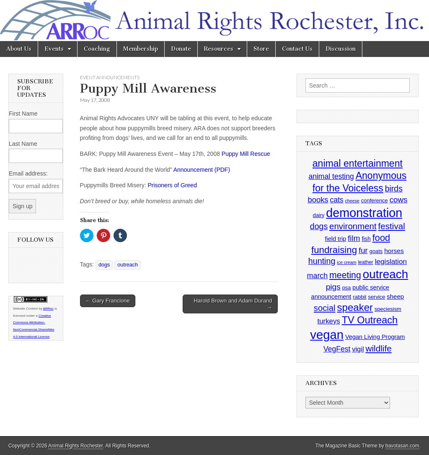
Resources (218, 48)
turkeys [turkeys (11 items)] (329, 321)
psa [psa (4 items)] (346, 287)
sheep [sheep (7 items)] (395, 296)
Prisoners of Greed (172, 185)
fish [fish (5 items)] (366, 239)
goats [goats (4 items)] (376, 251)
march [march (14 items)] (317, 275)
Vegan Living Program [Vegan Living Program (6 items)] (375, 336)
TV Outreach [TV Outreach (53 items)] (370, 320)
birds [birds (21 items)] (394, 188)
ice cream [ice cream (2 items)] (346, 262)
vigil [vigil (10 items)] (358, 349)
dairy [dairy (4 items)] (318, 215)
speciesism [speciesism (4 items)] (388, 309)
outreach (127, 265)
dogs (104, 265)
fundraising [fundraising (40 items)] (334, 250)
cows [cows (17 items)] (399, 199)
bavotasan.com (402, 446)
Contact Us (297, 48)
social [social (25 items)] (325, 308)
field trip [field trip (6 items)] (335, 238)
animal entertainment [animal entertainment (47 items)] (358, 163)
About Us (18, 48)
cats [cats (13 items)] (336, 200)
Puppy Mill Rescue (246, 153)
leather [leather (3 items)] (365, 262)
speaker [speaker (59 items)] (355, 307)
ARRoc (48, 308)
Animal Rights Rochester (75, 446)
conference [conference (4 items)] (374, 200)
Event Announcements (110, 77)
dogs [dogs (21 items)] (319, 226)
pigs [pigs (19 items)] (333, 286)
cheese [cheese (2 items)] (352, 200)
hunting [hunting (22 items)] (322, 261)
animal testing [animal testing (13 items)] (331, 176)
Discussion (341, 48)
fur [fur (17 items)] (363, 250)
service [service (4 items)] (376, 297)
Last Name (23, 143)
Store (261, 48)
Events (54, 48)
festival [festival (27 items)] (391, 226)
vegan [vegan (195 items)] (327, 334)
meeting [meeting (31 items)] (345, 275)
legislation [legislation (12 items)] (391, 261)
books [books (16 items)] (318, 199)
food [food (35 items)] (381, 238)
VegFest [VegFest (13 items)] (336, 349)
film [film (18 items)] (354, 238)
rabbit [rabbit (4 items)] (359, 297)
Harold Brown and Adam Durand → (233, 303)
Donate (181, 48)
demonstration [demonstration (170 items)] (364, 213)
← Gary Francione (107, 300)
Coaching (97, 48)
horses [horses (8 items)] (394, 250)
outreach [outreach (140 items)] (385, 274)
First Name (23, 113)
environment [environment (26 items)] (353, 226)
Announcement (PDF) (201, 169)
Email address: (28, 173)
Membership (140, 48)
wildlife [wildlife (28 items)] (378, 348)
